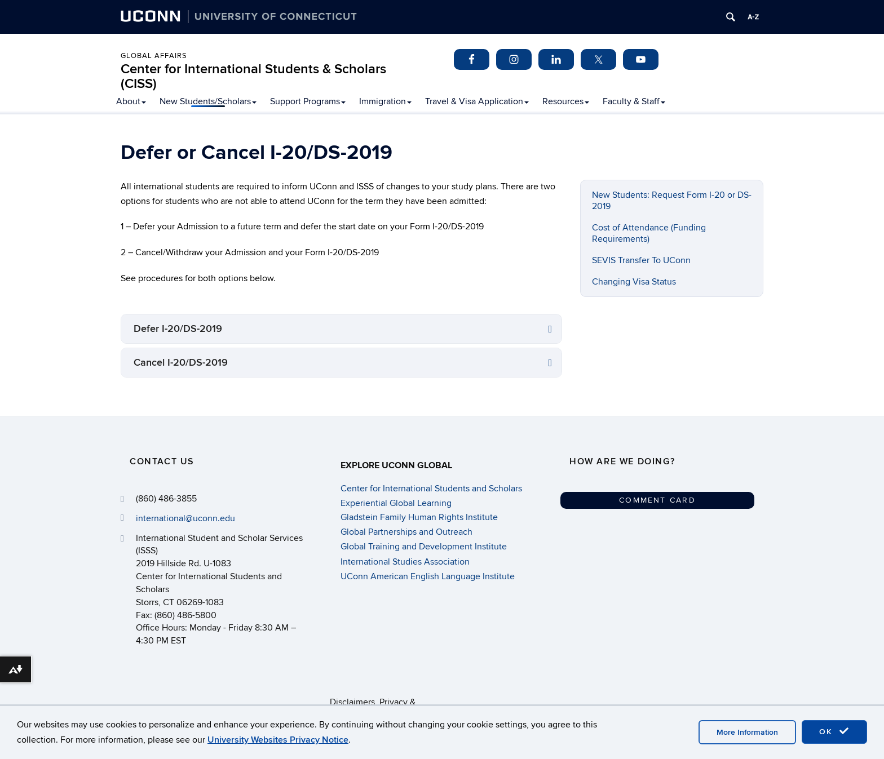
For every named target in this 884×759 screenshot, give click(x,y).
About (131, 101)
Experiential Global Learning (396, 503)
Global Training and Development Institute (424, 546)
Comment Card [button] (657, 500)
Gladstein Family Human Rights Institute (419, 517)
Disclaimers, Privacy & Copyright (373, 702)
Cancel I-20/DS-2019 (181, 363)
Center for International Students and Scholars (431, 488)
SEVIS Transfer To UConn (641, 260)
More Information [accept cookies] (747, 732)
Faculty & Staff (634, 101)
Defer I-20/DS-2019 (178, 329)
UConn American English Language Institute (428, 576)
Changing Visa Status (634, 281)
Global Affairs (154, 55)
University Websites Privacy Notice (277, 739)
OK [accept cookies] (834, 731)
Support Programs (308, 101)
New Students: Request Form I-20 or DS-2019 (672, 200)
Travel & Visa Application (477, 101)
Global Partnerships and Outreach (406, 532)
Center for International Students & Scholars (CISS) (253, 76)
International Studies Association (405, 561)
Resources (565, 101)
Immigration (385, 101)
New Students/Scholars (208, 101)
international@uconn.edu (185, 518)
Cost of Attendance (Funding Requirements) (649, 233)
